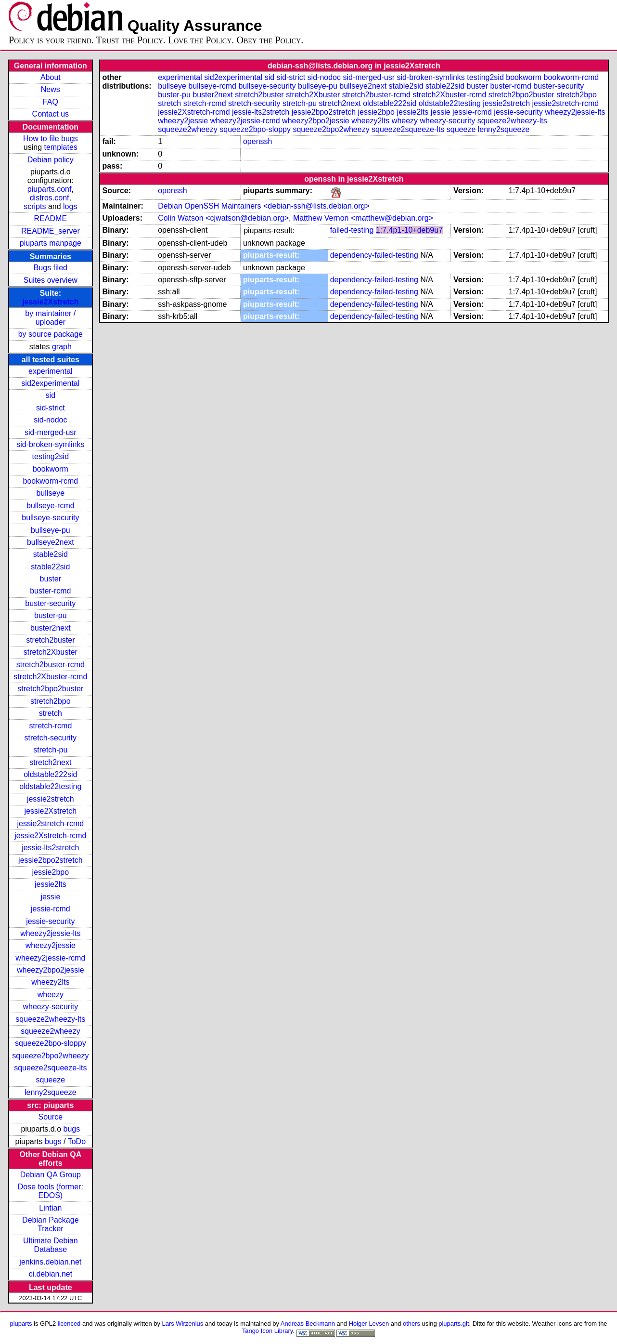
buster (50, 579)
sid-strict (50, 408)
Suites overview (50, 280)
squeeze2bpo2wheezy (50, 1056)
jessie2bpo (50, 872)
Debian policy (50, 160)
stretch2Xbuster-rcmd (50, 676)
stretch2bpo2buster (50, 689)
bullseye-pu (50, 530)
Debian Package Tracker (50, 1224)
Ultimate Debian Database (50, 1245)
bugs (72, 1129)
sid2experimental (50, 383)
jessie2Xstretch (50, 302)
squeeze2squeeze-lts (50, 1068)
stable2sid (50, 554)
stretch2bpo (50, 701)
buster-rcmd (50, 591)
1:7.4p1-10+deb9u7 (409, 230)
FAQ (50, 102)
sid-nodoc (50, 420)
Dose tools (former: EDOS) (50, 1191)
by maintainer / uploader (50, 317)
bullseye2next (50, 542)
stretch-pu (50, 750)
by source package (50, 334)
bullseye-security (50, 518)
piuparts (21, 1323)
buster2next (50, 628)
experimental (50, 371)
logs (70, 206)
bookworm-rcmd (50, 481)
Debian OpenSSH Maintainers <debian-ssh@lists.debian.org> (264, 206)
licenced (69, 1323)
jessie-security (50, 921)
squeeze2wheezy (50, 1031)
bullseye (50, 493)
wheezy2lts (50, 982)
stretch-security (51, 738)
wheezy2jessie (51, 945)
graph (62, 347)
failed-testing (352, 230)
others (411, 1323)
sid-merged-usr (51, 432)
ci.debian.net (50, 1274)
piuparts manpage (50, 243)
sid (50, 395)
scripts (35, 206)
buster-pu (50, 615)
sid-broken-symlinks (50, 444)
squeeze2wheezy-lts (50, 1019)
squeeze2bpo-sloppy (50, 1043)
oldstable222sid (50, 774)
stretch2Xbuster (50, 652)
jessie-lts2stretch (50, 847)
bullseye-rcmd (50, 505)
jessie (50, 897)
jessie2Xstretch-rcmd (50, 835)
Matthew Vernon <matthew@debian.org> (363, 218)
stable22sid (50, 567)
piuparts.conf (49, 189)
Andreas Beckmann (308, 1323)
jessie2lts (50, 884)
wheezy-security (50, 1006)
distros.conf (49, 198)
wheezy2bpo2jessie (50, 970)
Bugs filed (50, 268)
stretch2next (50, 762)
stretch (50, 713)
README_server (50, 231)
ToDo (77, 1141)
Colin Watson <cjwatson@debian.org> (223, 218)
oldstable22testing (50, 786)
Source (50, 1117)
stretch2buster (50, 640)
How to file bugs (50, 138)
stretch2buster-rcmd (50, 664)
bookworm (50, 469)
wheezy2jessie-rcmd (50, 958)
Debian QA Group (50, 1175)
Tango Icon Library (267, 1330)
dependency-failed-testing (374, 255)
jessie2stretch (50, 799)
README (50, 218)
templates (60, 147)
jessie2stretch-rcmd (50, 823)
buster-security (50, 603)
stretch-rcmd (50, 726)
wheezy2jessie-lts (50, 933)
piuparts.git (453, 1323)
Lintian (50, 1208)
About (50, 77)
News (50, 89)
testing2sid (50, 456)
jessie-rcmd (50, 909)
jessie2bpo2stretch (50, 860)
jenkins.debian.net (50, 1262)
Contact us (50, 114)
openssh (257, 141)
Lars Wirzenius (183, 1323)
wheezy (51, 994)
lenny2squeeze (51, 1092)
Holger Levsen (369, 1323)
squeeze (50, 1080)
